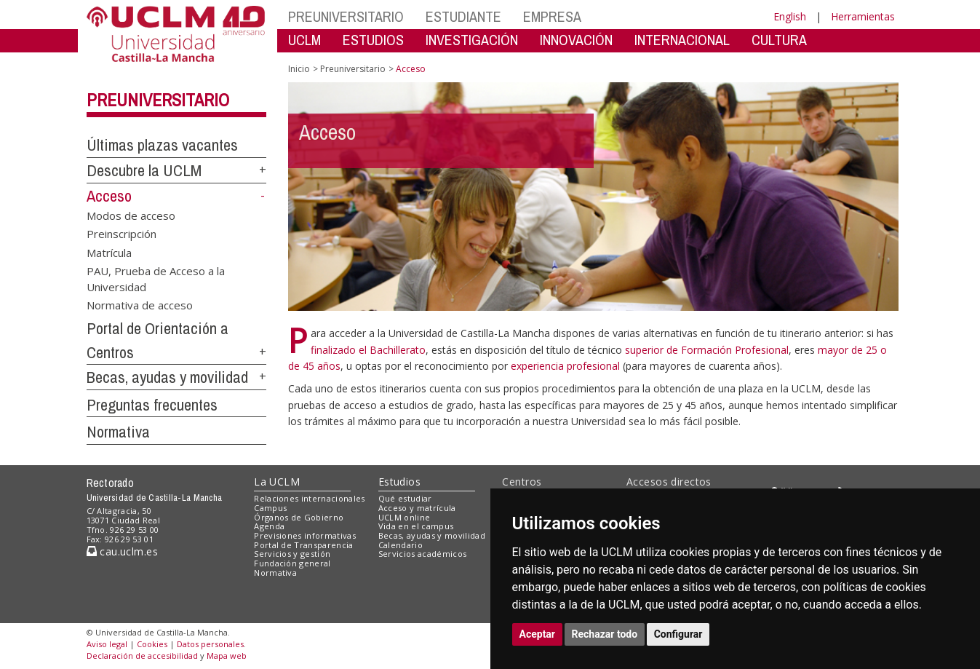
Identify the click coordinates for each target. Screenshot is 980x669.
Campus (270, 507)
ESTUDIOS (373, 40)
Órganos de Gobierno (298, 517)
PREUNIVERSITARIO (346, 16)
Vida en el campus (416, 525)
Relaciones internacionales (309, 498)
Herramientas (863, 16)
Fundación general (292, 563)
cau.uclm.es (122, 551)
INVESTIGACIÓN (472, 40)
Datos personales (210, 643)
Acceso (109, 196)
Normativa (118, 432)
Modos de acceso (131, 214)
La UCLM (277, 481)
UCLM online (404, 517)
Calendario (400, 544)
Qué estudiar (405, 498)
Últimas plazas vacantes (162, 145)
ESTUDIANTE (463, 16)
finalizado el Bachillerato (368, 350)
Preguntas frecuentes (152, 405)
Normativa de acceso (140, 304)
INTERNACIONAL (682, 40)
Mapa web (227, 655)
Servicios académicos (422, 553)
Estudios (399, 481)
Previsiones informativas (305, 535)
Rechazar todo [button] (605, 634)
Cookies (152, 643)
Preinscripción (121, 233)
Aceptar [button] (537, 634)
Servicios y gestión (292, 553)
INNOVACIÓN (576, 40)
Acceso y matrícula (417, 507)
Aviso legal (107, 643)
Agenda (269, 525)
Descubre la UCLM (144, 170)
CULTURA (779, 40)
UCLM (304, 40)
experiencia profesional (567, 366)
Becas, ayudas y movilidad (167, 377)
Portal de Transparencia (304, 544)
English (789, 16)
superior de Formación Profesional (707, 350)
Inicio (299, 69)
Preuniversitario (158, 99)
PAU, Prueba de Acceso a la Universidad (156, 278)
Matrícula (109, 252)
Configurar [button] (678, 634)
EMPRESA (552, 16)
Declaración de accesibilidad (142, 655)
